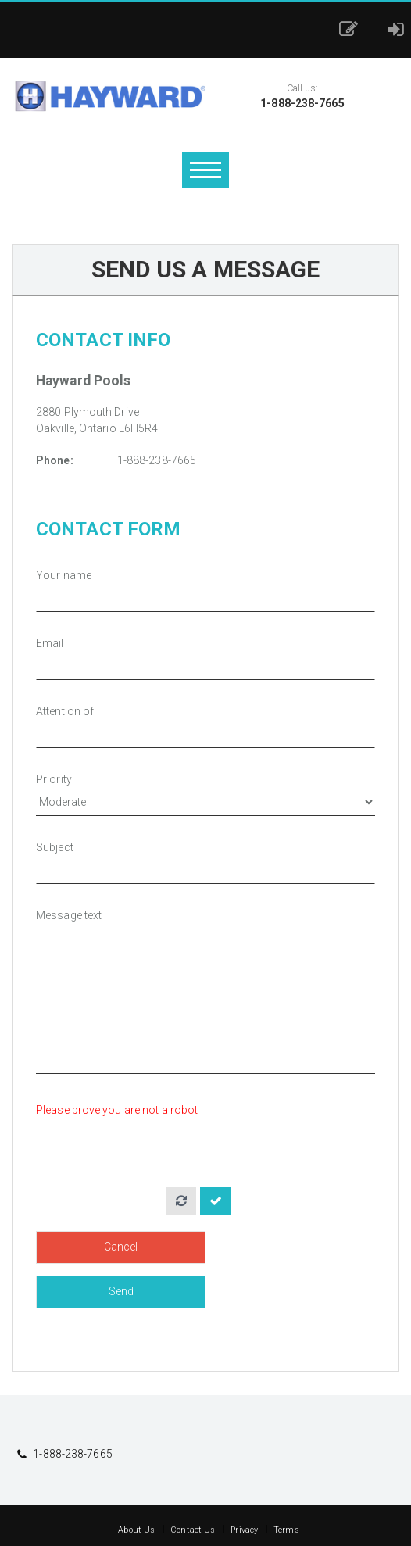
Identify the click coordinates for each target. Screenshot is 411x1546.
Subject (54, 847)
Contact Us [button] (192, 1530)
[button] (352, 29)
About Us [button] (136, 1530)
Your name (63, 575)
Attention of (65, 711)
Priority (54, 779)
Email (50, 643)
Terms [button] (286, 1530)
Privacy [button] (244, 1530)
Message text (69, 915)
